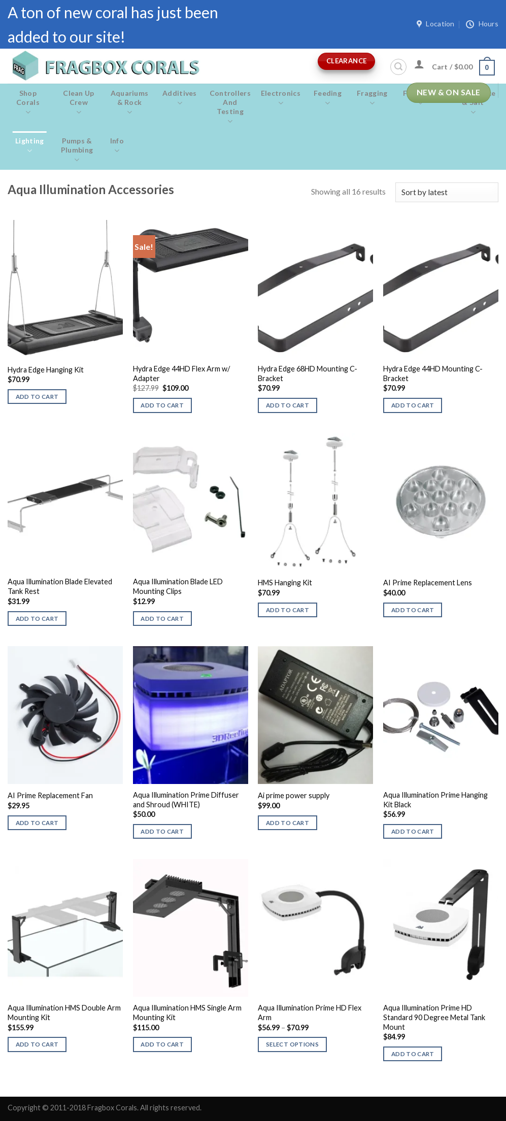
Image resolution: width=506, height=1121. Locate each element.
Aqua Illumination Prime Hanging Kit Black (435, 800)
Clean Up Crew (78, 103)
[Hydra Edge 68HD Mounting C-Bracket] (315, 289)
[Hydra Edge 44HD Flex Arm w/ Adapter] (190, 289)
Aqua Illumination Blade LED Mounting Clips (178, 586)
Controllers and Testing (230, 107)
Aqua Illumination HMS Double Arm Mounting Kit (64, 1012)
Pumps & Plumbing (77, 150)
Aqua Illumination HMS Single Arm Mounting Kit (187, 1012)
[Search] (398, 67)
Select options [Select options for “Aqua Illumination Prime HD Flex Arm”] (292, 1044)
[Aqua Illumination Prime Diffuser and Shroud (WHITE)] (190, 715)
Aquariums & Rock (129, 103)
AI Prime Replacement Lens (427, 582)
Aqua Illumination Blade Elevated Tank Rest (60, 586)
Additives (179, 98)
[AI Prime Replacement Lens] (440, 502)
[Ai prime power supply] (315, 715)
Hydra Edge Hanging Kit (46, 369)
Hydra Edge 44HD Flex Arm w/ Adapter (181, 373)
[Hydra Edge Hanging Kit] (65, 289)
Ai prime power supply (293, 795)
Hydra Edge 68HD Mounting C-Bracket (307, 373)
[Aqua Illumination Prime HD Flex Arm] (315, 928)
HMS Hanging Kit (285, 582)
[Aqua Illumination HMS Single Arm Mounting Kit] (190, 928)
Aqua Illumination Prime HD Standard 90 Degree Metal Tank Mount (434, 1017)
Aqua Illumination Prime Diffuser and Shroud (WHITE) (186, 800)
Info (117, 146)
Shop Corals (28, 103)
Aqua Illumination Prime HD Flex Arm (309, 1012)
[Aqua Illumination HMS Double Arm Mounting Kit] (65, 928)
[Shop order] (446, 192)
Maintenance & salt (473, 103)
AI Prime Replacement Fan (50, 795)
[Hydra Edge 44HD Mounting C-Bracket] (440, 289)
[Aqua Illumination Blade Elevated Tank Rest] (65, 502)
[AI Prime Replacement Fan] (65, 715)
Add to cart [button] (37, 396)
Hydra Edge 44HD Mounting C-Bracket (433, 373)
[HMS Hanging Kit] (315, 502)
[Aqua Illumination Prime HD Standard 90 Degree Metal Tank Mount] (440, 928)
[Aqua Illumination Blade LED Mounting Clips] (190, 502)
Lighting (30, 146)
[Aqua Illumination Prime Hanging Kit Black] (440, 715)
